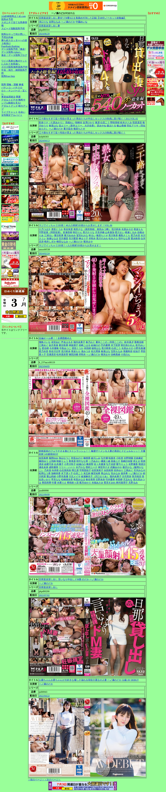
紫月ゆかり (85, 482)
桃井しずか (50, 241)
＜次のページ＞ (52, 779)
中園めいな (81, 22)
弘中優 (104, 458)
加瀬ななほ (52, 238)
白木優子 (58, 464)
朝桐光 (78, 122)
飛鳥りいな (45, 342)
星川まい (119, 232)
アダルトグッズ (9, 106)
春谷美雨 (90, 479)
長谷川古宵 (55, 351)
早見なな (56, 479)
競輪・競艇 (12, 84)
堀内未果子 (79, 342)
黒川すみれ (102, 238)
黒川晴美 (106, 348)
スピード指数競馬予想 (13, 28)
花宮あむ (56, 342)
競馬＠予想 (7, 19)
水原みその (127, 229)
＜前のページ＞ (36, 779)
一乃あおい (94, 461)
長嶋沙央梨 (127, 461)
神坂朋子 (73, 345)
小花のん (125, 354)
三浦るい (49, 235)
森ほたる (111, 125)
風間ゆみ (53, 458)
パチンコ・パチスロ (11, 87)
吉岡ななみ (55, 22)
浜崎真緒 (115, 354)
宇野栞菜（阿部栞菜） (50, 232)
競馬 (3, 84)
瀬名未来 (43, 467)
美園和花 (128, 351)
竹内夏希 (105, 345)
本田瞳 (87, 348)
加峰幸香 (56, 473)
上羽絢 (52, 461)
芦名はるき (67, 342)
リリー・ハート (67, 467)
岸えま (136, 461)
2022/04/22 (44, 696)
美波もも (138, 229)
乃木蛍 (47, 470)
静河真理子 (122, 482)
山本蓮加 (109, 232)
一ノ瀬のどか (68, 22)
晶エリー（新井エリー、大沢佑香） (77, 125)
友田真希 (43, 458)
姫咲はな (96, 348)
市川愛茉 (73, 238)
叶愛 (54, 482)
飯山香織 (121, 125)
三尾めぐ (43, 345)
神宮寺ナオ (104, 467)
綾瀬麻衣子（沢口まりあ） (95, 476)
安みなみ (115, 473)
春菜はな (53, 125)
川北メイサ (74, 476)
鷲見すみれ (110, 482)
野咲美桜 (115, 122)
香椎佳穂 (139, 342)
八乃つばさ (45, 229)
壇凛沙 (141, 464)
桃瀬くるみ (131, 232)
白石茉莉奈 (65, 470)
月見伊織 (99, 232)
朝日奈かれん (128, 345)
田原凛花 (137, 122)
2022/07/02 (44, 595)
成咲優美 (53, 467)
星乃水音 (135, 235)
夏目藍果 (58, 235)
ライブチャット (9, 112)
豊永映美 (135, 238)
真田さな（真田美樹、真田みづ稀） (92, 229)
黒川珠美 (113, 235)
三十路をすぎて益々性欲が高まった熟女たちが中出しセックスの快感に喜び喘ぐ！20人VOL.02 (88, 118)
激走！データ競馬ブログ (14, 55)
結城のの (95, 345)
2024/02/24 (44, 253)
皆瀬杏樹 (67, 232)
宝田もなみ (117, 351)
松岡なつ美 (45, 473)
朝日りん (77, 232)
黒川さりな (88, 232)
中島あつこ (65, 348)
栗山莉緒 (51, 476)
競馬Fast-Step (8, 76)
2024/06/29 (44, 34)
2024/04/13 (44, 140)
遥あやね (101, 125)
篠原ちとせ (79, 128)
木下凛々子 (67, 473)
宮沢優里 (63, 238)
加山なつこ (64, 458)
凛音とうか (57, 229)
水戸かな (80, 467)
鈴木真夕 (129, 342)
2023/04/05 (44, 366)
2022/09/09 (44, 494)
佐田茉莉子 (97, 470)
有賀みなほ (79, 479)
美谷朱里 (68, 229)
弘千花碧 (111, 464)
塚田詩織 (73, 354)
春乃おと (90, 342)
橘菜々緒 (105, 461)
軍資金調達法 (8, 97)
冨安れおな (82, 235)
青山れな (105, 473)
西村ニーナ (91, 467)
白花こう (105, 122)
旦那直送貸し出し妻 (49, 25)
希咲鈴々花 (73, 482)
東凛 (97, 122)
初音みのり (77, 458)
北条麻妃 (138, 458)
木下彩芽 (115, 345)
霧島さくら (124, 235)
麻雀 (21, 84)
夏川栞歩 (68, 128)
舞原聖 (89, 464)
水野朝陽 (128, 458)
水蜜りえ (61, 482)
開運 (18, 97)
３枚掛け (6, 43)
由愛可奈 (49, 464)
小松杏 (119, 458)
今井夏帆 (54, 348)
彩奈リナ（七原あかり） (52, 122)
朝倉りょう (62, 461)
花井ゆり (118, 470)
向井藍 (55, 470)
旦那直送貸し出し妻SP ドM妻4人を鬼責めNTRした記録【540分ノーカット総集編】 (82, 18)
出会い (21, 112)
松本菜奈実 (62, 354)
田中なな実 (124, 238)
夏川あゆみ (70, 235)
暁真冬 (112, 458)
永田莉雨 (108, 470)
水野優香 (133, 464)
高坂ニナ (115, 461)
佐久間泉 (95, 351)
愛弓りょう (122, 464)
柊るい (92, 235)
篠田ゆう (43, 461)
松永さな (113, 238)
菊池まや (88, 241)
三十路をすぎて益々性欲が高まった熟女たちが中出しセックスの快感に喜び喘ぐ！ (82, 132)
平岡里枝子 (85, 470)
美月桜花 (136, 476)
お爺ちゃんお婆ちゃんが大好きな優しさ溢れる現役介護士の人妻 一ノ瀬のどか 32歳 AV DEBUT (89, 680)
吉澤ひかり (88, 122)
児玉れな (128, 479)
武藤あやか (116, 467)
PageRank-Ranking (10, 46)
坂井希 (124, 473)
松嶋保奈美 (67, 479)
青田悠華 (46, 482)
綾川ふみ (95, 458)
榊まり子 (83, 238)
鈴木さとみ (126, 122)
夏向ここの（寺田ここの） (110, 342)
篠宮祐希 (95, 473)
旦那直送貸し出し (48, 587)
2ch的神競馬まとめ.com (13, 16)
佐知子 (136, 351)
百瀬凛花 (51, 354)
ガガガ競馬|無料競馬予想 (14, 67)
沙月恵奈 (126, 476)
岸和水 (92, 238)
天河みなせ (139, 470)
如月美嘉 (53, 345)
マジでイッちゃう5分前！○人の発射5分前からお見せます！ (70, 245)
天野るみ (133, 482)
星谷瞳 (45, 348)
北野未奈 (100, 479)
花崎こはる (84, 345)
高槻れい (70, 122)
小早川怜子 (70, 464)
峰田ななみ (62, 241)
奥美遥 (72, 461)
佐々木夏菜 (100, 464)
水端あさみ (97, 482)
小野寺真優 (139, 348)
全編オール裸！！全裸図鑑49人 (55, 338)
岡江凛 (75, 470)
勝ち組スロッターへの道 (14, 40)
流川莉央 (116, 229)
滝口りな (43, 22)
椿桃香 (86, 458)
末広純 (86, 473)
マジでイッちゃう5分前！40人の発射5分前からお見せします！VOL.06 (75, 225)
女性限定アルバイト (11, 115)
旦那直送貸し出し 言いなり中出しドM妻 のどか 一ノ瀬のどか (71, 579)
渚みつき (85, 351)
